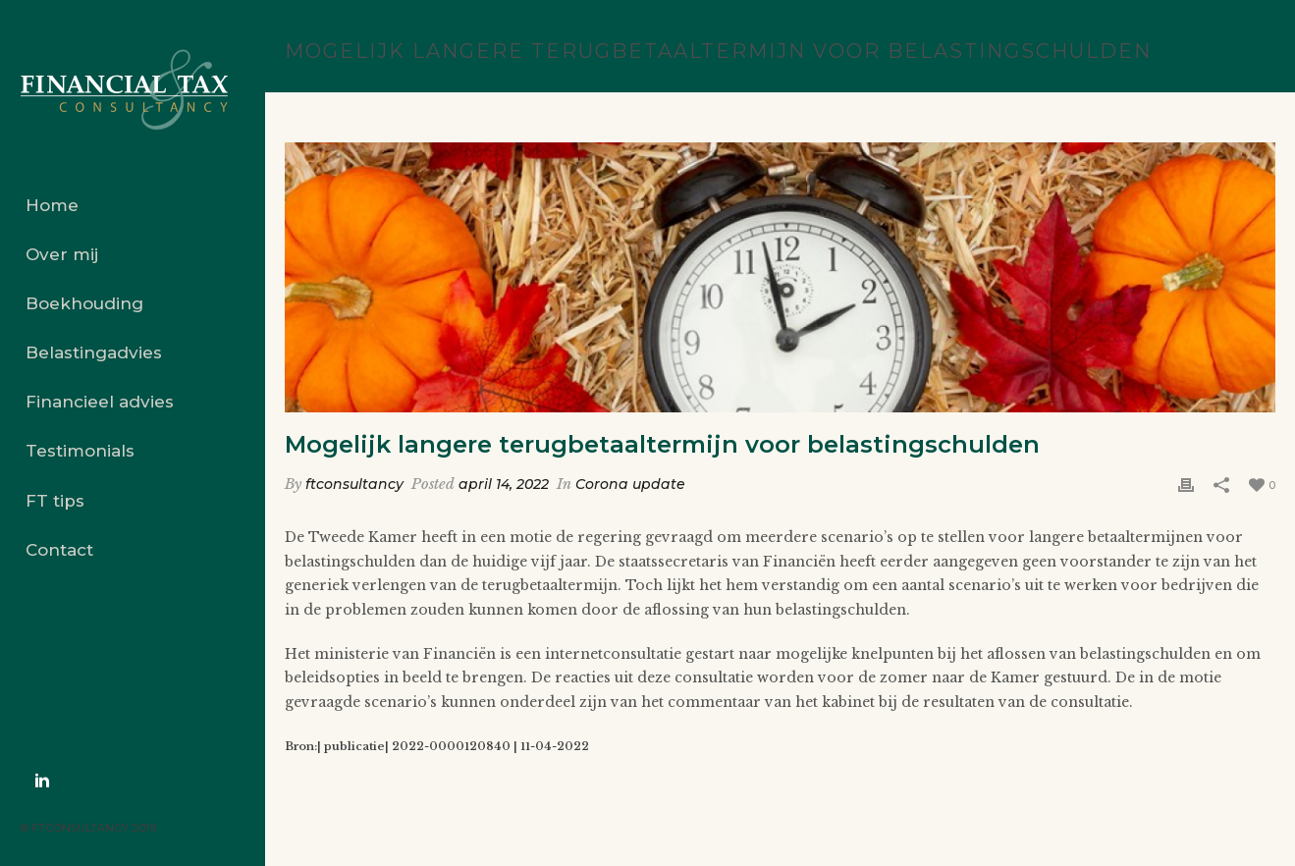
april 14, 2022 (504, 484)
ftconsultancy (354, 484)
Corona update (630, 484)
